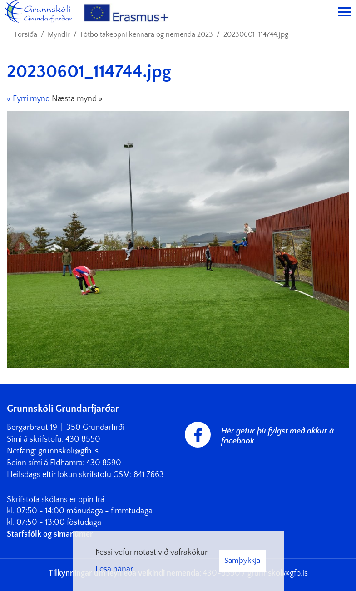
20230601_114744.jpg (255, 34)
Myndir (59, 34)
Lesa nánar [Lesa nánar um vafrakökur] (114, 569)
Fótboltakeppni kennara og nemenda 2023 (146, 34)
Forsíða (26, 34)
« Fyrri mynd (28, 98)
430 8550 (82, 439)
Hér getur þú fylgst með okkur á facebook (277, 436)
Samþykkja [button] (242, 561)
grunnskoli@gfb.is (68, 451)
